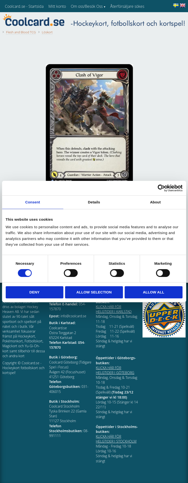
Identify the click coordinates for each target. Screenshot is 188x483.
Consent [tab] (32, 202)
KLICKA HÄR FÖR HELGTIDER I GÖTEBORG (115, 370)
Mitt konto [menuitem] (57, 6)
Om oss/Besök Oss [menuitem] (87, 6)
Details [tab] (94, 202)
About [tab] (155, 202)
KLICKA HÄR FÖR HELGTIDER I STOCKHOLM (116, 439)
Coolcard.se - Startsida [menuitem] (24, 6)
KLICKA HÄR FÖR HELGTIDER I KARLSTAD (114, 309)
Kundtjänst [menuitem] (119, 19)
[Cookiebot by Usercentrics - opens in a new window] (161, 188)
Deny (34, 292)
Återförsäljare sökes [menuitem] (127, 6)
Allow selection (94, 292)
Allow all (153, 292)
